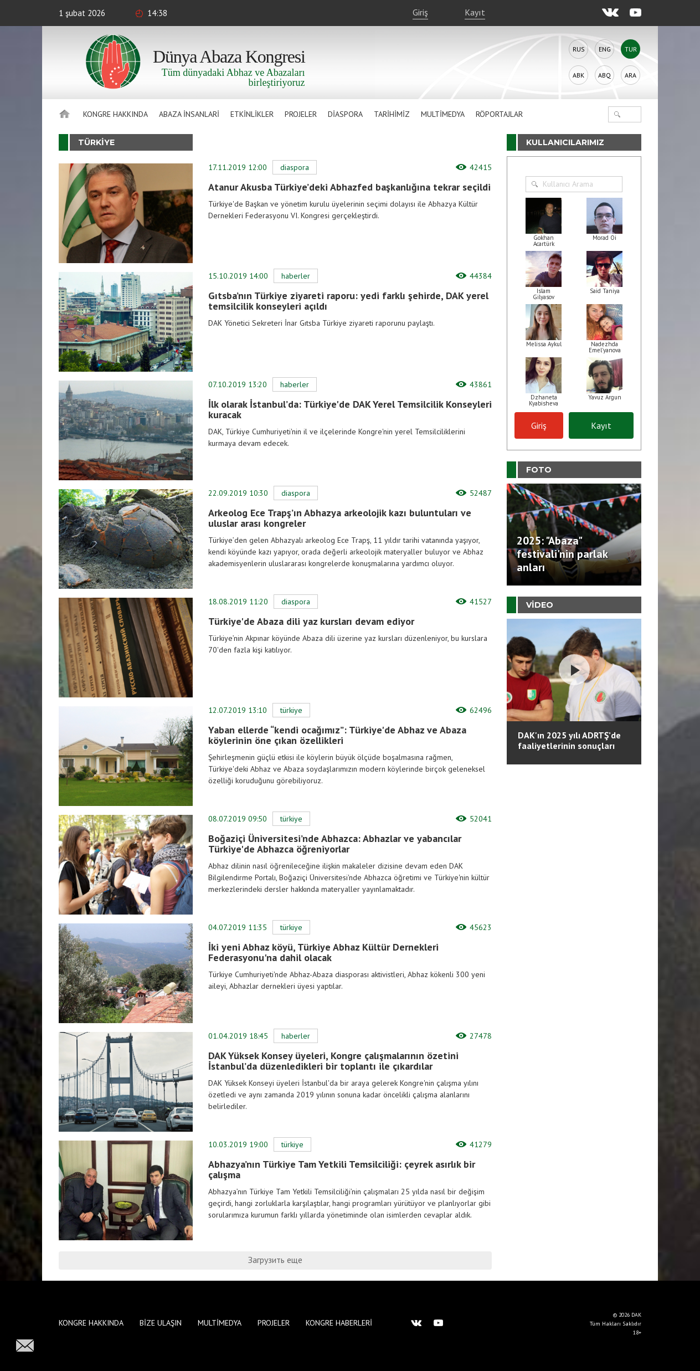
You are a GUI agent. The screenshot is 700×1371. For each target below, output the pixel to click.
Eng (605, 49)
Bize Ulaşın (161, 1323)
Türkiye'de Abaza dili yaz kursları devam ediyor (311, 621)
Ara (630, 75)
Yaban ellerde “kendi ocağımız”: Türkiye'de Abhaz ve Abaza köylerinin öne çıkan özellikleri (337, 735)
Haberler (295, 276)
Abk (578, 75)
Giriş (420, 12)
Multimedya (443, 114)
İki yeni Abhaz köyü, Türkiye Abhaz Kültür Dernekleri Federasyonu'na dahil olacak (323, 952)
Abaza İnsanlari (189, 114)
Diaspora (345, 114)
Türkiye (291, 710)
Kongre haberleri (339, 1323)
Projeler (301, 114)
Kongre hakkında (115, 114)
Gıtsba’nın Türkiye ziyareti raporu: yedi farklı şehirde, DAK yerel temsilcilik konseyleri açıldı (348, 300)
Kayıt (475, 12)
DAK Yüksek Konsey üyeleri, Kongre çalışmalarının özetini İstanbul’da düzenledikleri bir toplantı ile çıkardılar (333, 1060)
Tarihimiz (392, 114)
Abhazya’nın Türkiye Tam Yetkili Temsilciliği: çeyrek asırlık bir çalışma (341, 1169)
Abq (604, 75)
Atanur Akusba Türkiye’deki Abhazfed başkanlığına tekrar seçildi (349, 187)
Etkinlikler (252, 114)
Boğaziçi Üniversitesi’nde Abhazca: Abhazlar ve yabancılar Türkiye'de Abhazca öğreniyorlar (334, 843)
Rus (579, 49)
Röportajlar (499, 114)
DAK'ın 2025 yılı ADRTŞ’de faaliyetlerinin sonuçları (569, 740)
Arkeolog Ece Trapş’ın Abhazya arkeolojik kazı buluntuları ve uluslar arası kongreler (339, 518)
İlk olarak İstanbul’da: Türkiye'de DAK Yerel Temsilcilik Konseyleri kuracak (350, 409)
